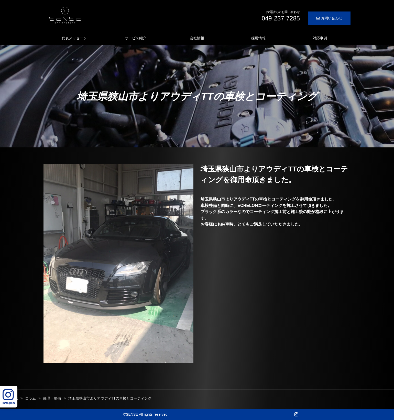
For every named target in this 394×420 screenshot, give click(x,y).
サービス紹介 (135, 38)
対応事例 (320, 38)
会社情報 (197, 38)
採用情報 (258, 38)
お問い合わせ (329, 18)
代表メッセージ (74, 38)
